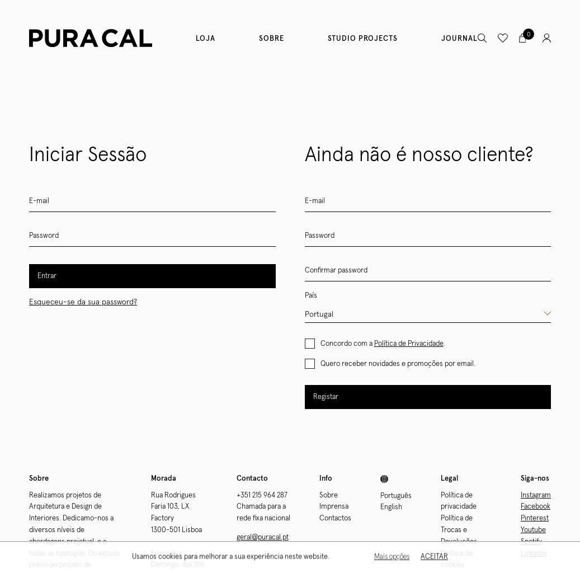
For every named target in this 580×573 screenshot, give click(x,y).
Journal (459, 39)
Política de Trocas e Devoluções (459, 530)
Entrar (46, 276)
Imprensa (333, 506)
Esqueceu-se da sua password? (83, 302)
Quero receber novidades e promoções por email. (397, 364)
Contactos (335, 518)
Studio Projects (363, 39)
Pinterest (535, 518)
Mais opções (391, 558)
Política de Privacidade (409, 343)
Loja (205, 39)
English (391, 507)
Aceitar (434, 558)
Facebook (535, 506)
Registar (325, 397)
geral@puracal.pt (263, 537)
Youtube (533, 530)
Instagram (536, 495)
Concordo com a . (382, 343)
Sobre (271, 39)
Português (396, 496)
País (311, 295)
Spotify (531, 542)
